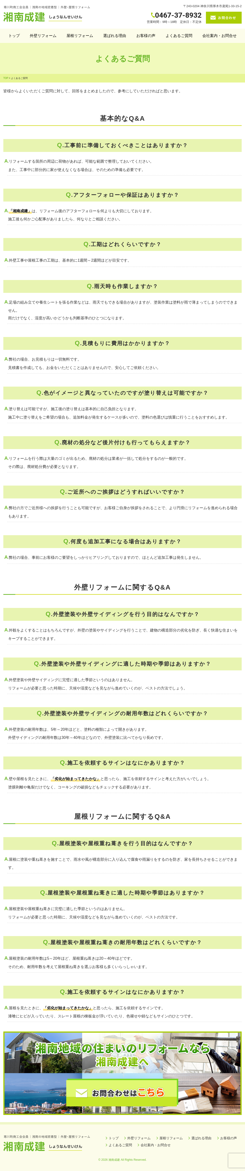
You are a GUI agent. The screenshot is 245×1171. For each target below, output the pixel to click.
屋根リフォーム (79, 36)
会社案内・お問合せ (219, 36)
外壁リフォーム (43, 36)
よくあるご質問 (179, 36)
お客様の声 (145, 36)
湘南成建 (114, 1159)
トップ (14, 36)
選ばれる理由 (114, 36)
